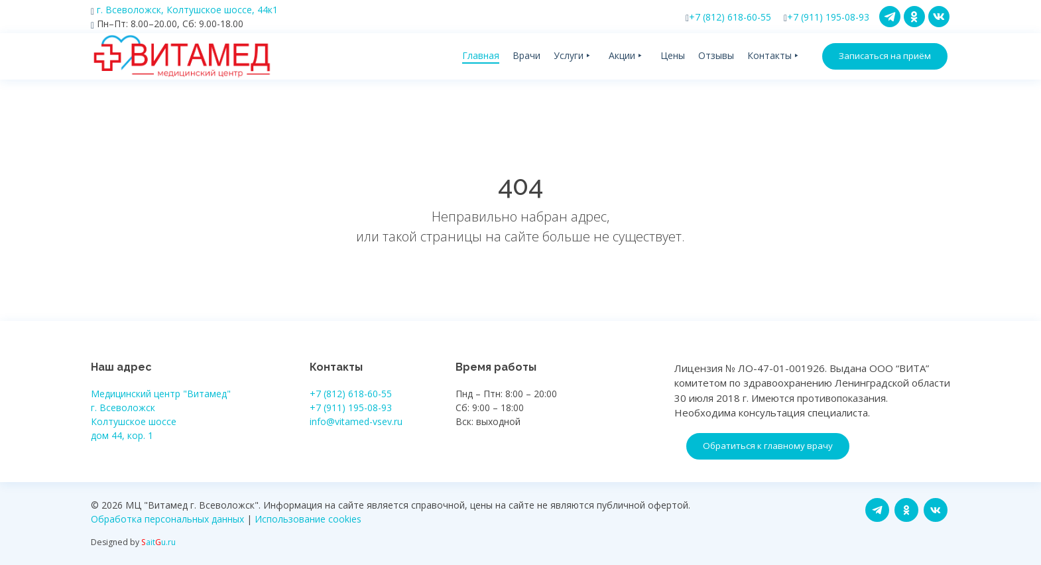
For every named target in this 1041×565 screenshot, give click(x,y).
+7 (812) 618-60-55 (728, 17)
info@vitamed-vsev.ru (356, 421)
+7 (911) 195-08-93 (826, 17)
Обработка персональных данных (167, 519)
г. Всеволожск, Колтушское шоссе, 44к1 (184, 9)
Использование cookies (308, 519)
